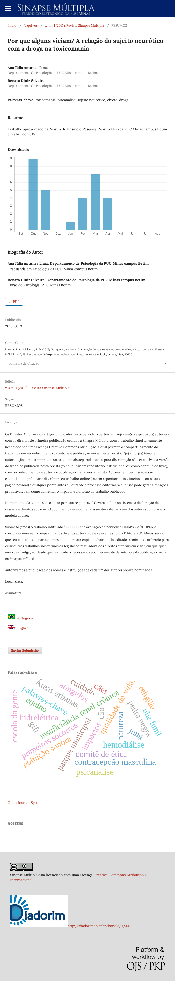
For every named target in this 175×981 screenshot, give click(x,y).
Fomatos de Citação (24, 363)
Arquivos (31, 25)
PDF (15, 301)
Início (12, 25)
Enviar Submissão (25, 650)
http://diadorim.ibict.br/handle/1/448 (99, 926)
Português (20, 618)
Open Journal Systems (26, 802)
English (18, 628)
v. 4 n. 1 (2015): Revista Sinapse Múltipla (74, 25)
